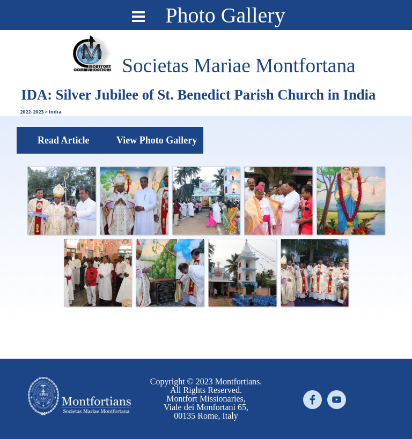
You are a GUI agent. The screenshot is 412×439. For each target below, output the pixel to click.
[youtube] (336, 399)
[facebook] (312, 399)
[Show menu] (138, 16)
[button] (61, 200)
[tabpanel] (238, 66)
